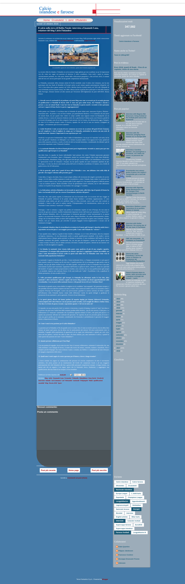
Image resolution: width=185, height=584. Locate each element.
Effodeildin (120, 486)
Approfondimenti (138, 501)
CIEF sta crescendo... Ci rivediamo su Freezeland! (135, 239)
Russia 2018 (53, 383)
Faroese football (122, 532)
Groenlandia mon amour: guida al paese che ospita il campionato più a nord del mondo (136, 173)
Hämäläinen (83, 378)
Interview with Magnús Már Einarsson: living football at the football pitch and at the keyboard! (136, 116)
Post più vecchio (99, 470)
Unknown (122, 563)
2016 (119, 308)
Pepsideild (120, 497)
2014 (119, 302)
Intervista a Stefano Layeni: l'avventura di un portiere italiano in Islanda (136, 208)
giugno (119, 326)
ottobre (119, 338)
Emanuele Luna (58, 378)
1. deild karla (136, 493)
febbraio (119, 313)
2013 (119, 299)
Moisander (68, 380)
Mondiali (119, 513)
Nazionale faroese (122, 509)
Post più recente (48, 470)
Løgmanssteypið (122, 505)
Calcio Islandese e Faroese (129, 41)
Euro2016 (138, 525)
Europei (136, 509)
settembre (120, 335)
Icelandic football (134, 521)
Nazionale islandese (124, 490)
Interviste (119, 521)
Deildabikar (136, 505)
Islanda (48, 380)
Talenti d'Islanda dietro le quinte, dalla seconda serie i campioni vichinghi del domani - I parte (136, 275)
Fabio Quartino (123, 547)
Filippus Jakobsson (125, 551)
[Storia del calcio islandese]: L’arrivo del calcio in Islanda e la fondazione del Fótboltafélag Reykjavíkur (135, 257)
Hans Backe (92, 378)
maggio (119, 323)
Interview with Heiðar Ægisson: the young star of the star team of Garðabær (136, 225)
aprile (118, 320)
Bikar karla (136, 517)
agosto (119, 332)
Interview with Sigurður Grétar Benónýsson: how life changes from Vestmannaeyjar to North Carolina (135, 191)
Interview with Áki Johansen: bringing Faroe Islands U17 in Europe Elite (136, 134)
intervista (41, 380)
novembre (120, 341)
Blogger (105, 579)
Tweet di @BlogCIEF (121, 55)
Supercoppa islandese (124, 528)
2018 (119, 351)
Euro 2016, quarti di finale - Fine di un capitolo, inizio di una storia (130, 68)
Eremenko (68, 378)
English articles (122, 517)
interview (129, 513)
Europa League (121, 493)
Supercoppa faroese (123, 525)
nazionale (76, 380)
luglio (118, 329)
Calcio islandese (122, 482)
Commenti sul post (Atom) (77, 478)
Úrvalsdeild (132, 486)
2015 (119, 305)
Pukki (91, 380)
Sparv (60, 383)
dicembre (119, 344)
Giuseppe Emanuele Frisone (128, 559)
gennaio (119, 310)
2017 (119, 348)
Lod (63, 380)
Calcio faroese (137, 482)
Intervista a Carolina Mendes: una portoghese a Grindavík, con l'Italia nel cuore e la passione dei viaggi (136, 153)
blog (46, 378)
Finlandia (75, 378)
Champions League (135, 497)
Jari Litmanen (56, 380)
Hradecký (100, 378)
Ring (46, 383)
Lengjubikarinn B (139, 532)
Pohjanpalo (84, 380)
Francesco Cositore (125, 555)
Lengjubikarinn (122, 501)
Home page (74, 470)
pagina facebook (89, 40)
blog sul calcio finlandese (65, 40)
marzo (118, 317)
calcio (50, 378)
